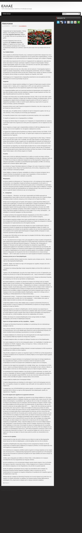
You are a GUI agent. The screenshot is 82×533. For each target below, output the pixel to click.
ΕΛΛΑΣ (7, 6)
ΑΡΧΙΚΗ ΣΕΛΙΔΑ (7, 14)
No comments (22, 26)
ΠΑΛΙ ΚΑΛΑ (7, 24)
